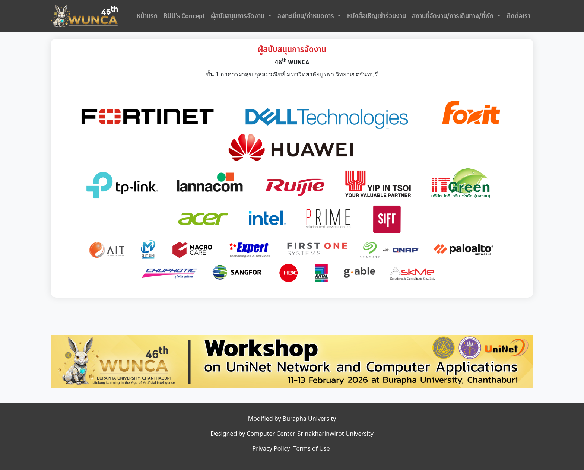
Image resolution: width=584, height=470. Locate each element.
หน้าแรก (147, 16)
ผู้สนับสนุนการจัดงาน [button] (238, 16)
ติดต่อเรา (518, 16)
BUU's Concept (184, 16)
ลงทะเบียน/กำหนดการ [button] (306, 16)
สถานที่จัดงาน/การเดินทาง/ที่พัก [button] (453, 16)
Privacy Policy (271, 448)
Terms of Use (311, 448)
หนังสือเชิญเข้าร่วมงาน (376, 16)
